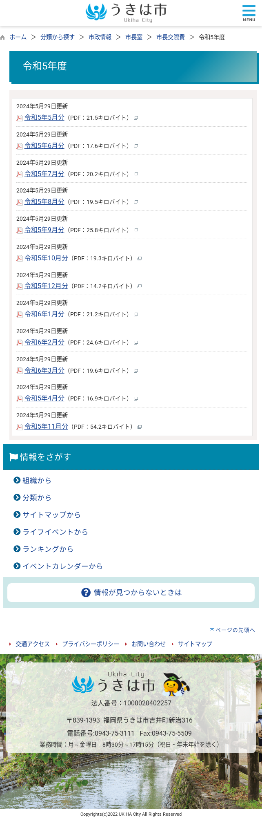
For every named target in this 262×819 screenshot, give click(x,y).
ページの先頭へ (235, 630)
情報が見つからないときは (131, 593)
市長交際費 (170, 37)
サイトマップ (195, 644)
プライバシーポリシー (90, 644)
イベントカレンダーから (62, 566)
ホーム (18, 37)
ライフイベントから (55, 532)
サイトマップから (51, 515)
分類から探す (57, 37)
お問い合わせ (148, 644)
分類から (37, 498)
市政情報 (100, 37)
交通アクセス (33, 644)
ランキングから (48, 549)
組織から (37, 481)
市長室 (133, 37)
